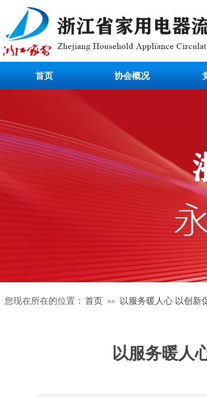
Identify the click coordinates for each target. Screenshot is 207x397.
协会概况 (132, 76)
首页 (44, 76)
